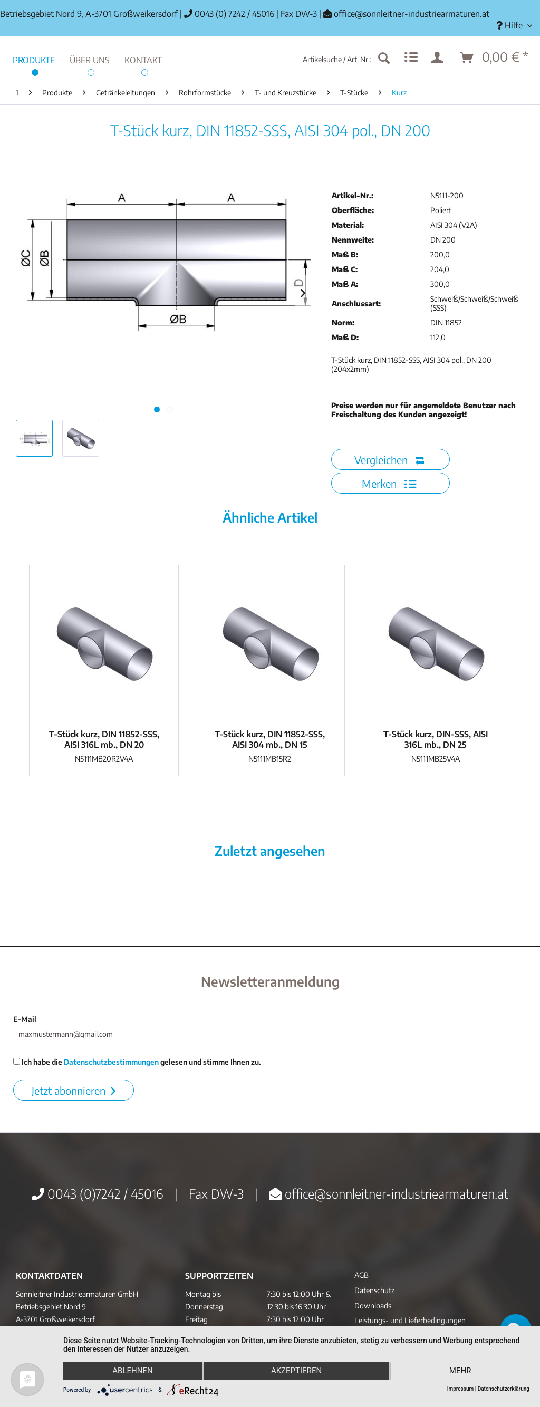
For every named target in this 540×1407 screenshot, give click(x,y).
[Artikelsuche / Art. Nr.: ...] (346, 57)
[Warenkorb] (495, 57)
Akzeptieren (296, 1370)
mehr (460, 1370)
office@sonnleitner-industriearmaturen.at (411, 13)
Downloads (372, 1305)
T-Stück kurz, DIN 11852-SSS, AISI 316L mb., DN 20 (104, 739)
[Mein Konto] (439, 57)
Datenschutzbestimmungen (111, 1061)
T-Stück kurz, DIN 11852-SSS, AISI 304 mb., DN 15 (270, 739)
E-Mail (24, 1019)
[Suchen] (384, 57)
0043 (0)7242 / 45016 (97, 1193)
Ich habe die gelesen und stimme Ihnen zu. (137, 1061)
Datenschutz (374, 1290)
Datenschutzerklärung (503, 1389)
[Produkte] (33, 59)
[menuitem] (514, 25)
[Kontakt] (143, 59)
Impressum (460, 1389)
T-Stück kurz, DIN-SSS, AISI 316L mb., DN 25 (435, 739)
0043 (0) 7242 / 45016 (229, 13)
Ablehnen (132, 1370)
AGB (361, 1274)
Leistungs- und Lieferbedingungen (410, 1320)
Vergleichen (389, 459)
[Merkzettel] (411, 57)
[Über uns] (89, 59)
